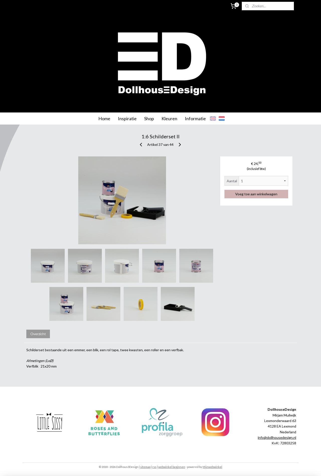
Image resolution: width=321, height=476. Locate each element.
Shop (149, 118)
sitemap (145, 466)
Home (104, 118)
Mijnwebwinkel (212, 466)
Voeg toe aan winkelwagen (256, 194)
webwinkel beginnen (171, 466)
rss (154, 466)
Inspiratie (127, 118)
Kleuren (169, 118)
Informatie (195, 118)
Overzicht (38, 334)
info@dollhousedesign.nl (277, 437)
